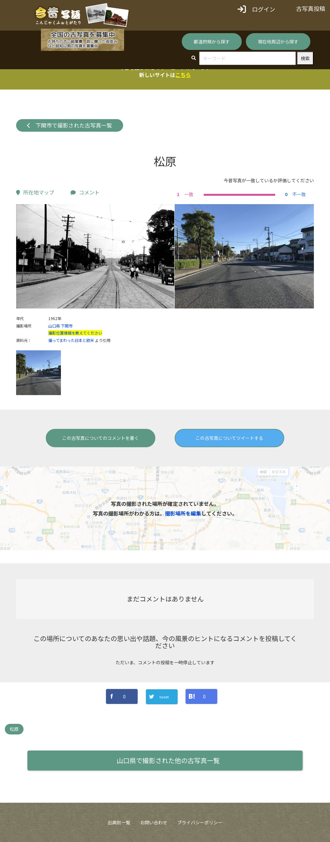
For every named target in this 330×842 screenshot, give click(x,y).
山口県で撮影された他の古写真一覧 (168, 760)
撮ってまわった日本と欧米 (71, 340)
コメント (85, 192)
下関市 (67, 325)
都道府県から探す (212, 41)
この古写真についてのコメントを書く (100, 438)
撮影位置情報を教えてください (75, 333)
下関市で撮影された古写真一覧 (69, 125)
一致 (184, 194)
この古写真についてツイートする (229, 438)
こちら (183, 75)
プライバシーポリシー (199, 822)
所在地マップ (35, 192)
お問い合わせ (153, 822)
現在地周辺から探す (278, 41)
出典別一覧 (119, 822)
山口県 (54, 325)
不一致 (294, 194)
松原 (14, 729)
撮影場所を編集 (183, 513)
